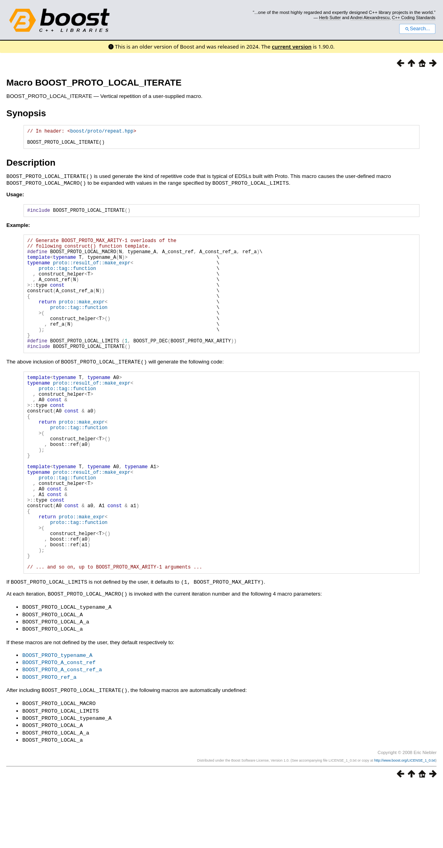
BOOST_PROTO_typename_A (57, 721)
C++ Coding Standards (413, 17)
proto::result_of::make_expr (91, 272)
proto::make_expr (81, 320)
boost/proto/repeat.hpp (101, 132)
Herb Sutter (330, 17)
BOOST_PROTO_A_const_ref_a (62, 735)
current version (292, 46)
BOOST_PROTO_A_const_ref (59, 728)
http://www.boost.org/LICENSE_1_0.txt (404, 823)
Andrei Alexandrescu (370, 17)
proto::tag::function (67, 279)
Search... (417, 28)
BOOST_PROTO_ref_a (49, 742)
